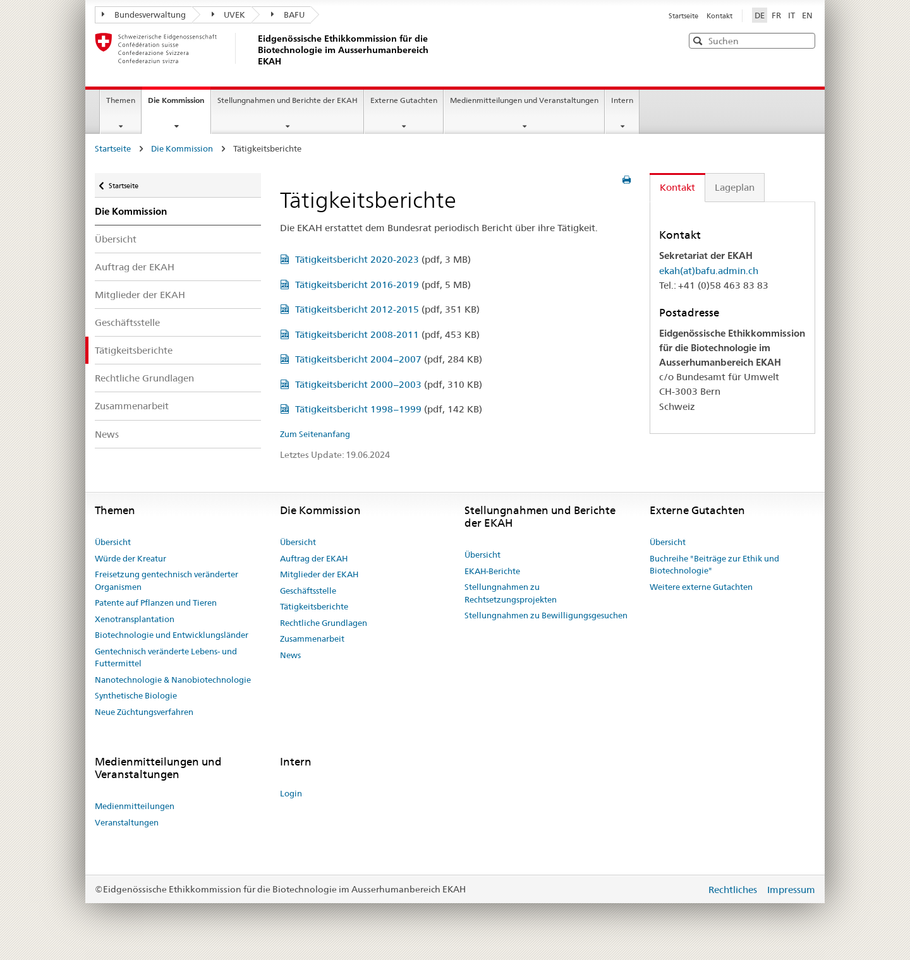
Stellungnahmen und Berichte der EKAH (287, 100)
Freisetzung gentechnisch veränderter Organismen (166, 580)
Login (291, 793)
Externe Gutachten (403, 100)
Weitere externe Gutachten (701, 587)
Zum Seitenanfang (315, 434)
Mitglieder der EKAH (140, 295)
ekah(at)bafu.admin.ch (708, 271)
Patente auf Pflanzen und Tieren (156, 602)
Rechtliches (734, 890)
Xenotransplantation (134, 619)
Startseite (684, 15)
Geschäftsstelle (127, 322)
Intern (622, 100)
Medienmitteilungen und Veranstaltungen (524, 100)
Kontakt (719, 15)
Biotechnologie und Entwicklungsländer (171, 635)
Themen (120, 100)
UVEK (229, 14)
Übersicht (115, 239)
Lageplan (735, 187)
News (107, 434)
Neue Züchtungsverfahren (144, 712)
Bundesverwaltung (144, 14)
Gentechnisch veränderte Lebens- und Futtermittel (166, 657)
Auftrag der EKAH (134, 267)
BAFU (288, 14)
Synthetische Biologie (136, 695)
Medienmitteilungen (134, 806)
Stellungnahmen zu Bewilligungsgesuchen (546, 615)
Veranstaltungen (127, 822)
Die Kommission (179, 104)
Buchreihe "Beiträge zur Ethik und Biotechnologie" (714, 564)
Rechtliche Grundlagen (144, 378)
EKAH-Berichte (492, 571)
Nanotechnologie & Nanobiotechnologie (173, 680)
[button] (804, 40)
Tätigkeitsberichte (134, 350)
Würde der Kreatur (130, 558)
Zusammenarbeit (132, 406)
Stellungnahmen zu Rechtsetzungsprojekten (510, 593)
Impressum (791, 890)
